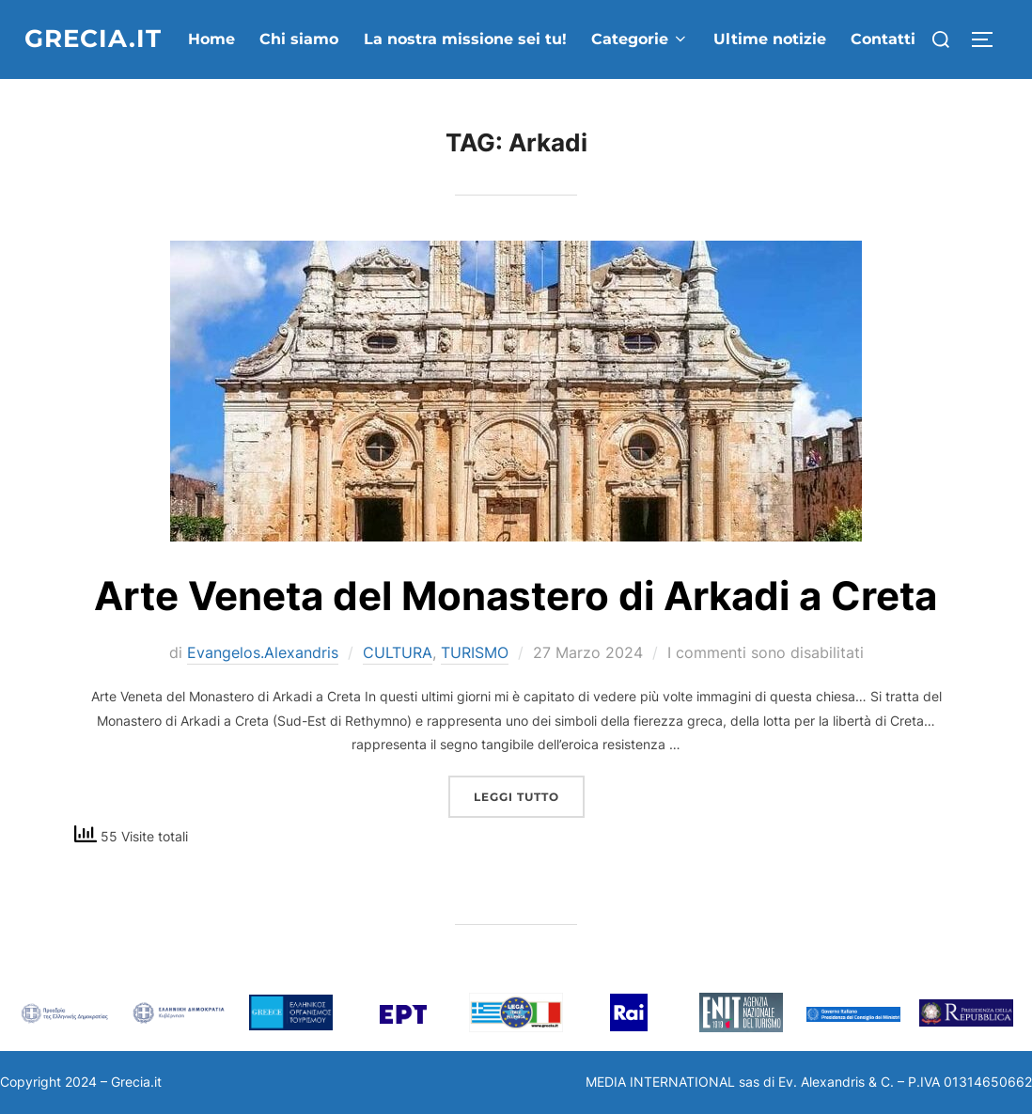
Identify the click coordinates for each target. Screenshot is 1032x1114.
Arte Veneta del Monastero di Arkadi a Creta (515, 596)
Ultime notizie (769, 39)
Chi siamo (298, 39)
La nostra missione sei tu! (465, 39)
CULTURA (397, 652)
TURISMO (474, 652)
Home (211, 39)
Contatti (883, 39)
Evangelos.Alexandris (262, 652)
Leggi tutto (529, 790)
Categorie (640, 39)
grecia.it (93, 39)
